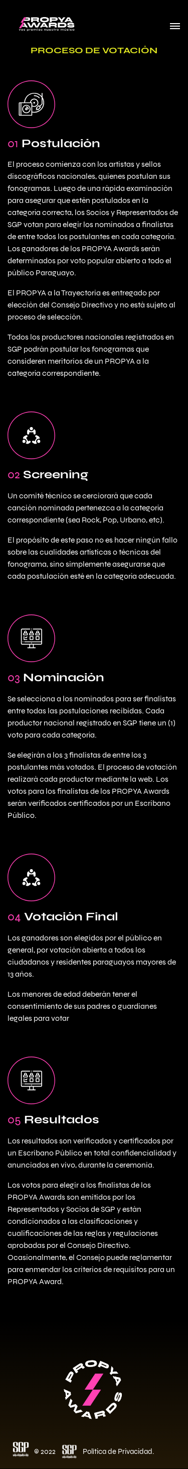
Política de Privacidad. (118, 1451)
